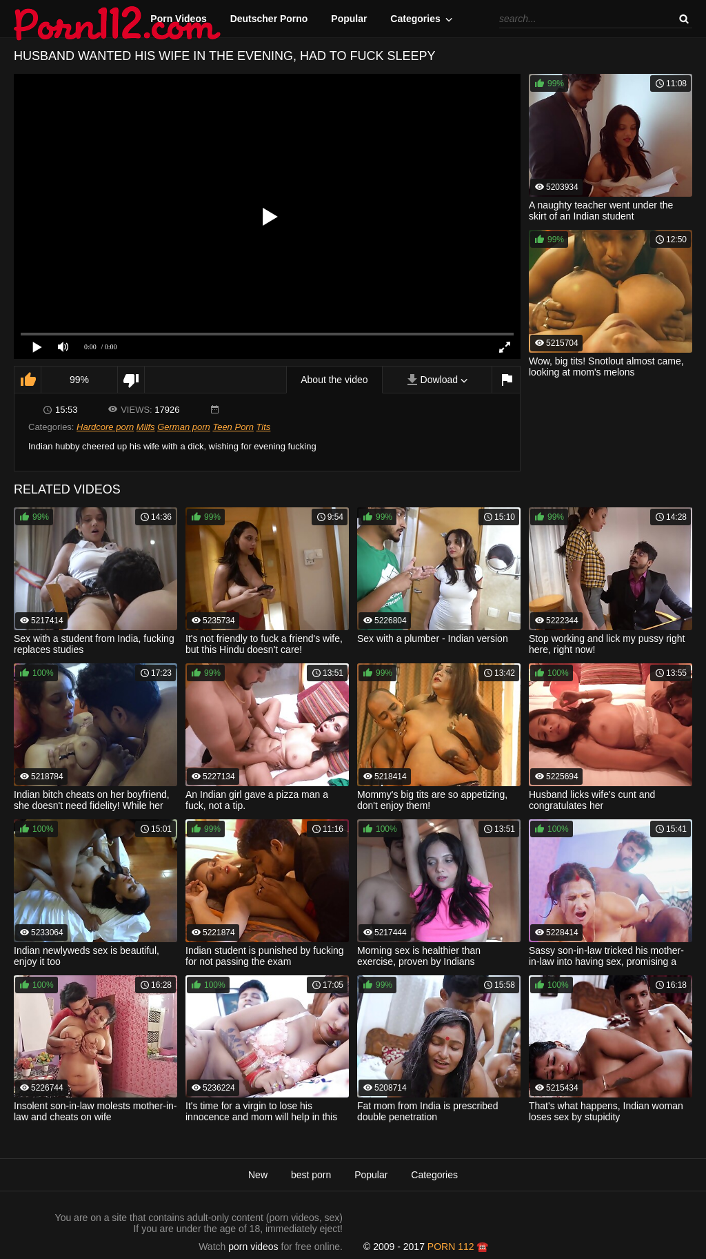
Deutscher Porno (269, 18)
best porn (311, 1174)
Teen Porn (233, 427)
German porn (183, 427)
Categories (415, 18)
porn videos (253, 1246)
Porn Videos (178, 18)
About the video (334, 379)
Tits (263, 427)
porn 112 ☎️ (458, 1246)
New (258, 1174)
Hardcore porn (105, 427)
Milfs (146, 427)
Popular (349, 18)
